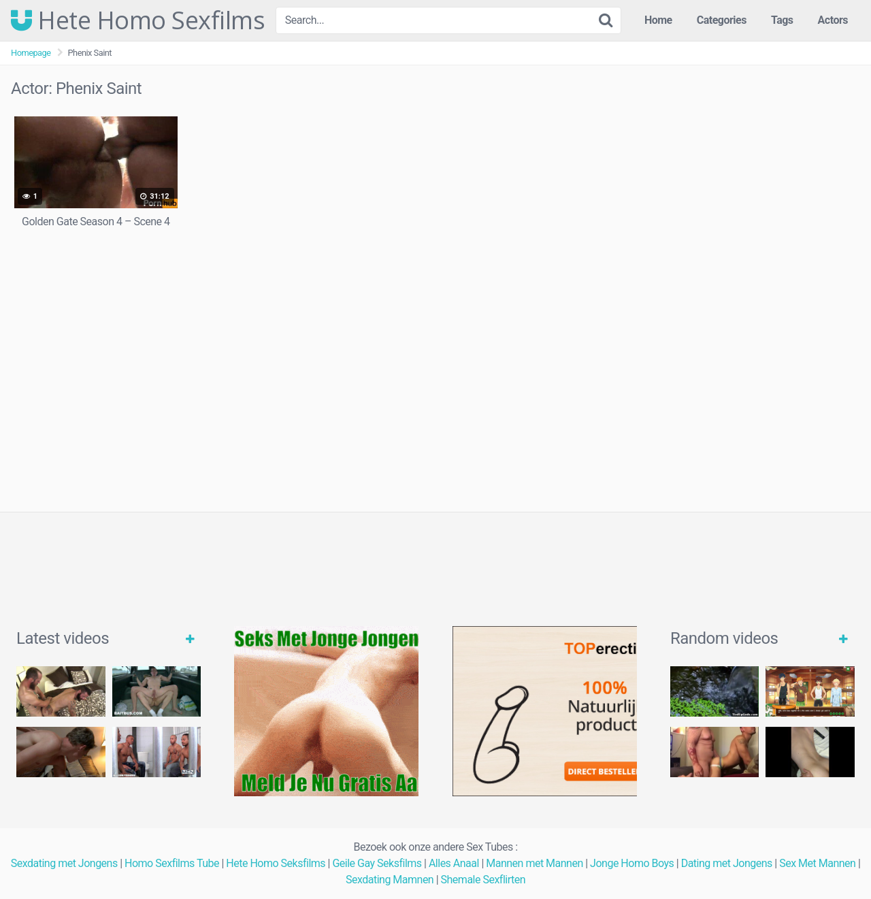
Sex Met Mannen (817, 863)
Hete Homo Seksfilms (275, 863)
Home (658, 20)
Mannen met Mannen (534, 863)
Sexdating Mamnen (389, 879)
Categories (721, 20)
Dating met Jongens (726, 863)
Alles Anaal (454, 863)
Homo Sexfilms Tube (172, 863)
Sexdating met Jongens (64, 863)
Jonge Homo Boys (632, 863)
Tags (782, 20)
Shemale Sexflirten (483, 879)
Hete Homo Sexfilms (138, 20)
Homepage (31, 53)
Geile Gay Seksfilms (376, 863)
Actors (833, 20)
